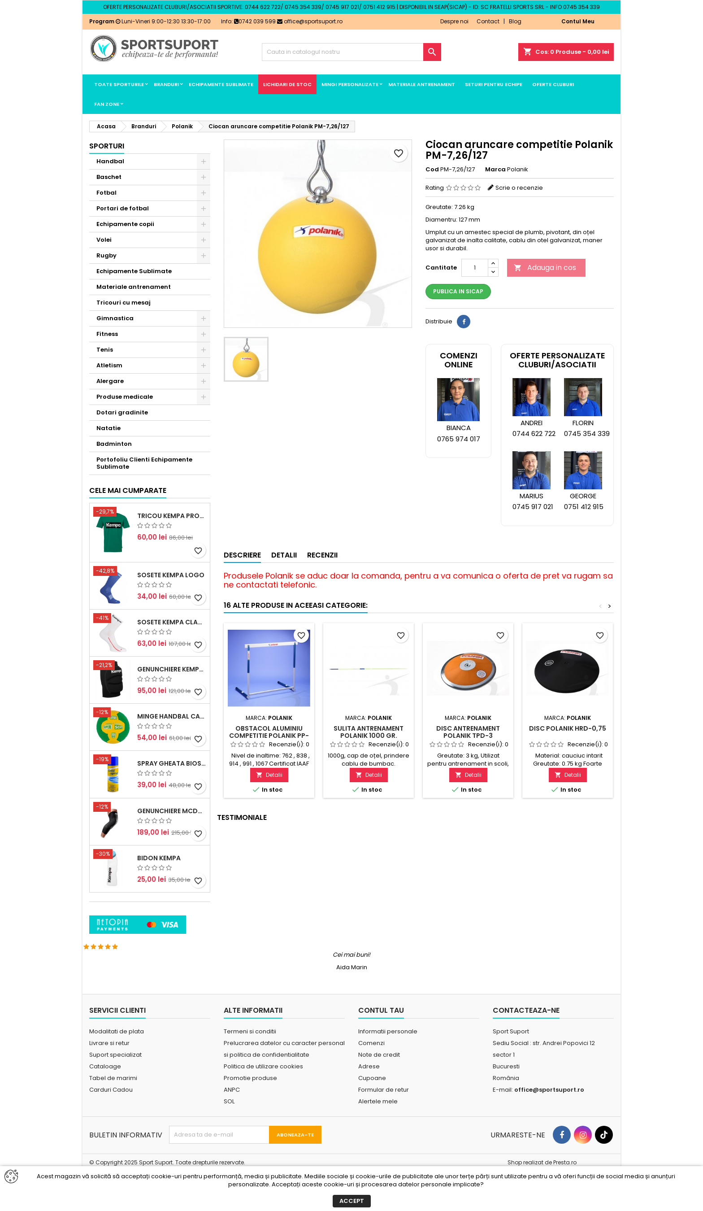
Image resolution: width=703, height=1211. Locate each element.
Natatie (108, 428)
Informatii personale (387, 1067)
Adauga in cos (545, 267)
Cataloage (105, 1102)
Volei (104, 239)
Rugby (106, 255)
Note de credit (379, 1090)
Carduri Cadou (111, 1125)
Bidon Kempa (159, 935)
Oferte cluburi (553, 84)
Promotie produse (250, 1113)
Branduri (166, 84)
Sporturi (106, 146)
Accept (351, 1201)
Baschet (109, 177)
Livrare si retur (109, 1078)
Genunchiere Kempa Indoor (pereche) (171, 747)
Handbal (110, 161)
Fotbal (106, 192)
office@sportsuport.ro (310, 21)
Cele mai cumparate (127, 568)
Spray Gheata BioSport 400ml (171, 841)
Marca (495, 170)
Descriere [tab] (242, 555)
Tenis (104, 349)
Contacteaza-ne (526, 1046)
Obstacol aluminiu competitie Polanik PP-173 (269, 735)
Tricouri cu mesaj (123, 302)
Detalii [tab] (284, 555)
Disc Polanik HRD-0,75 (567, 728)
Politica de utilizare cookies (263, 1102)
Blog (515, 21)
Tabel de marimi (113, 1113)
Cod (432, 170)
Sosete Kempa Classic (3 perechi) (171, 699)
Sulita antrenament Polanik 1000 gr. (369, 732)
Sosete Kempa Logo (170, 652)
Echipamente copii (125, 224)
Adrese (369, 1102)
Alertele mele (378, 1137)
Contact (488, 21)
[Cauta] (351, 52)
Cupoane (372, 1113)
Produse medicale (124, 396)
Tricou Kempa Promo (171, 593)
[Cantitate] (474, 268)
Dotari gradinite (122, 412)
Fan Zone (106, 104)
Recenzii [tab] (322, 555)
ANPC (232, 1125)
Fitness (107, 334)
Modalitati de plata (116, 1067)
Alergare (110, 381)
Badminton (114, 444)
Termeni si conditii (250, 1067)
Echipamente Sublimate (221, 84)
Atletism (109, 365)
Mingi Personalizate (349, 84)
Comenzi (371, 1078)
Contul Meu (578, 21)
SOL (229, 1137)
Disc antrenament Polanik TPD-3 (468, 732)
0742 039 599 (255, 21)
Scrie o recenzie (519, 187)
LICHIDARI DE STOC (287, 84)
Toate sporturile (119, 84)
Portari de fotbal (122, 208)
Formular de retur (383, 1125)
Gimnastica (115, 318)
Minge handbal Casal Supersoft (171, 794)
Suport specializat (115, 1090)
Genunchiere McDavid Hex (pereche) (171, 888)
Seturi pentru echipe (493, 84)
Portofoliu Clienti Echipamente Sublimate (144, 463)
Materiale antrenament (421, 84)
